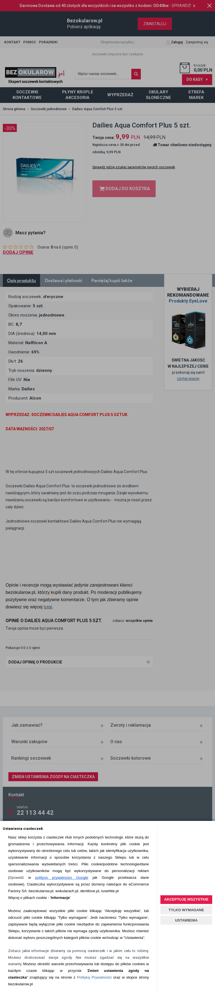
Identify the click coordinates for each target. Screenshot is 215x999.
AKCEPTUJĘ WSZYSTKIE (186, 899)
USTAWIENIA (186, 920)
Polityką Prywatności (94, 977)
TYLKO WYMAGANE (186, 910)
